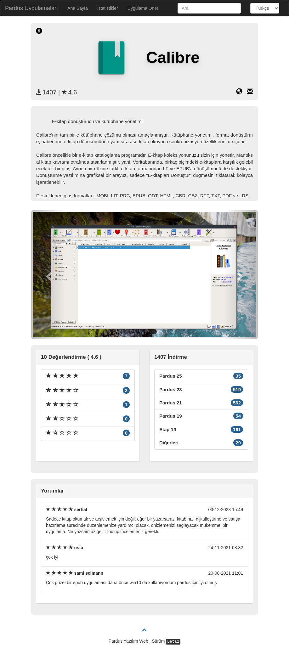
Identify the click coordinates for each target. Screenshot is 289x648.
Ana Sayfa (77, 8)
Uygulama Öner (143, 8)
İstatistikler (107, 8)
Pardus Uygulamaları (31, 8)
